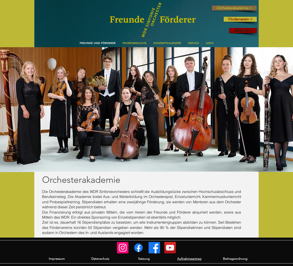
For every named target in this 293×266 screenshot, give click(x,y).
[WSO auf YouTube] (170, 247)
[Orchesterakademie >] (234, 8)
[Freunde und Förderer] (122, 247)
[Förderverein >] (240, 19)
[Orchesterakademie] (138, 247)
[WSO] (154, 247)
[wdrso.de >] (243, 30)
